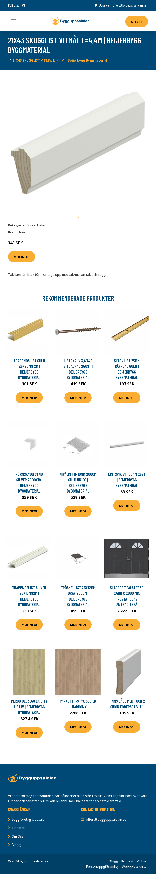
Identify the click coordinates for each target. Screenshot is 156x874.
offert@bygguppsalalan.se (129, 5)
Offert (136, 22)
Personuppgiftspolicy (102, 866)
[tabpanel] (78, 143)
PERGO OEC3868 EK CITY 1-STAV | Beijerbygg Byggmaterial (29, 706)
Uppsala (104, 5)
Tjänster (18, 828)
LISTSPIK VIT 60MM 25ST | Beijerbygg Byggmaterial (126, 480)
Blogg (16, 844)
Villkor (141, 861)
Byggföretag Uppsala (28, 819)
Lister (41, 225)
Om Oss (17, 836)
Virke (31, 225)
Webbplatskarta (134, 866)
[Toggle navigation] (13, 21)
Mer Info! (21, 257)
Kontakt (127, 861)
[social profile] (24, 5)
